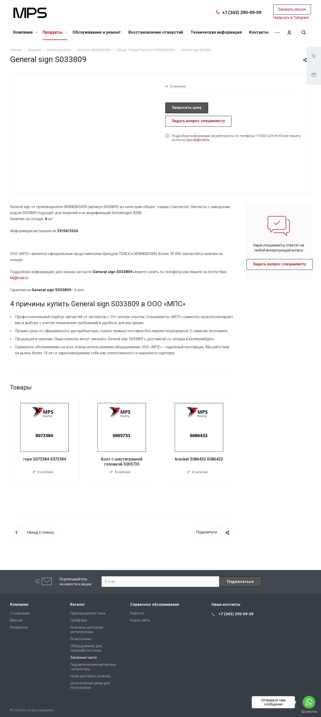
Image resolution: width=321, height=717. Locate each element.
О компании (20, 613)
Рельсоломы (80, 639)
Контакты (259, 32)
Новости (137, 613)
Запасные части (83, 657)
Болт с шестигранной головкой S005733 (121, 462)
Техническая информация (216, 32)
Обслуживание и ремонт (96, 32)
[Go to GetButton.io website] (309, 711)
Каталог (77, 604)
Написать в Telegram (291, 17)
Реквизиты (19, 627)
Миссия (16, 620)
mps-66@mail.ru (197, 140)
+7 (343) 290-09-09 (241, 12)
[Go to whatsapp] (309, 702)
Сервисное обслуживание (154, 604)
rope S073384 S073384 (44, 459)
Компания (25, 32)
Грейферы (78, 620)
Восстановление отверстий (155, 32)
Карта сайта (140, 620)
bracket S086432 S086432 (199, 459)
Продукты (55, 32)
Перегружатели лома (87, 613)
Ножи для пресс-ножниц (90, 676)
